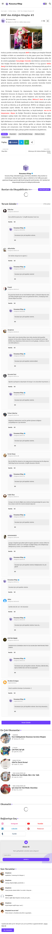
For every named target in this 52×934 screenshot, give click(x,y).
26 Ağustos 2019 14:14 (19, 559)
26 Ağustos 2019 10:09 (13, 537)
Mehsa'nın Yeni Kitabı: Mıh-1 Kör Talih (25, 775)
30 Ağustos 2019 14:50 (19, 619)
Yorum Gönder (26, 723)
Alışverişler (13, 134)
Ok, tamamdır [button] (8, 930)
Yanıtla (10, 222)
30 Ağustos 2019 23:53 (13, 640)
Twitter (21, 142)
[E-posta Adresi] (26, 855)
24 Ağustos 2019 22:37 (19, 269)
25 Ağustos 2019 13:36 (13, 415)
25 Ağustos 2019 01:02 (13, 332)
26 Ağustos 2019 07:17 (19, 517)
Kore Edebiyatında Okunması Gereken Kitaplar (29, 737)
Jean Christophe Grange (25, 134)
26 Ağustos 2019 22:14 (13, 582)
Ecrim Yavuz (11, 454)
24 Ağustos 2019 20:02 (19, 230)
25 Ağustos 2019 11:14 (13, 376)
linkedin (14, 829)
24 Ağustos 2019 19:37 (13, 211)
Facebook (14, 142)
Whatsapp (26, 142)
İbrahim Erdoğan (13, 681)
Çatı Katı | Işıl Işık (18, 750)
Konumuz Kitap (25, 173)
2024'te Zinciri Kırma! (20, 762)
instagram (14, 824)
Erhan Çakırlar (12, 413)
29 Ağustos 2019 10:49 (13, 601)
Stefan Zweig (12, 11)
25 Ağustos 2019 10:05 (19, 311)
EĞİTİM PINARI (12, 638)
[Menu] (2, 4)
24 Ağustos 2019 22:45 (13, 289)
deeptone (11, 330)
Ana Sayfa (4, 11)
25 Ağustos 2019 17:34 (19, 394)
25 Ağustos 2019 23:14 (13, 496)
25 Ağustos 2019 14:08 (13, 456)
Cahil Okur (11, 495)
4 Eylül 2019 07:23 (18, 701)
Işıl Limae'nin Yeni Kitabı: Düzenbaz (25, 788)
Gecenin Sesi (12, 374)
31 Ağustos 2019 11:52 (19, 660)
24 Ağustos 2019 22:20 (13, 250)
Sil (14, 222)
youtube (40, 824)
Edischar (10, 209)
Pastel (10, 287)
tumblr (14, 834)
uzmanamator (12, 535)
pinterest (40, 829)
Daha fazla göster (44, 189)
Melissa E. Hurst (39, 134)
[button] (45, 4)
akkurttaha (11, 248)
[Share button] (31, 142)
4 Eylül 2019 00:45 (12, 683)
